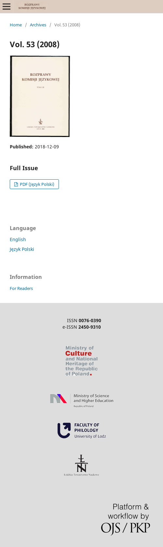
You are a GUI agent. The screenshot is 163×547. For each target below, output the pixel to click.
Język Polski (22, 249)
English (18, 239)
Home (16, 25)
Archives (38, 25)
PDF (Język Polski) (36, 184)
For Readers (21, 288)
